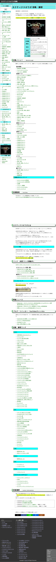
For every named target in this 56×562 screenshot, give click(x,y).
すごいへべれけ (20, 349)
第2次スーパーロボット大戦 (23, 424)
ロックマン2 (19, 445)
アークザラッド (20, 464)
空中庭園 (4, 103)
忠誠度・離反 (5, 51)
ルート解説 (4, 89)
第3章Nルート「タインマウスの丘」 (30, 506)
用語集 (3, 135)
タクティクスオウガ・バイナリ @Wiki (25, 276)
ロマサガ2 (4, 552)
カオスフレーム (5, 50)
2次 (24, 556)
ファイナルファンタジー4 (22, 392)
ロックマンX (20, 403)
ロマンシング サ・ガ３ (22, 406)
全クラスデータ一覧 (6, 113)
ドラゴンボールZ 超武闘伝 (23, 378)
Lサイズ (3, 119)
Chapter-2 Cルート (6, 94)
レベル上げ (4, 76)
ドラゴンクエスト (21, 428)
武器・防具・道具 (6, 30)
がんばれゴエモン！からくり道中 (24, 414)
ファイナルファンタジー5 (22, 394)
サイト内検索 (6, 6)
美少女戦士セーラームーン (23, 385)
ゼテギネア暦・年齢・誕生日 (23, 110)
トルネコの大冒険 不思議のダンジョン (25, 368)
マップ (3, 41)
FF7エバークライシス (37, 530)
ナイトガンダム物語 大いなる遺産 (24, 397)
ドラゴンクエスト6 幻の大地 (23, 375)
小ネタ (9, 67)
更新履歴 (49, 556)
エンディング (5, 107)
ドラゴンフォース (21, 472)
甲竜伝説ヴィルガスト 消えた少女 (24, 345)
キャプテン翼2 (20, 417)
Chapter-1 (4, 91)
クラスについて (5, 111)
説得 (10, 51)
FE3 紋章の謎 (22, 543)
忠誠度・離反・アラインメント (24, 105)
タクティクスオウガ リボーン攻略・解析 (24, 258)
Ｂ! (35, 515)
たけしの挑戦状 (20, 423)
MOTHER (19, 442)
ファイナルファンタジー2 (22, 482)
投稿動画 (49, 551)
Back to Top (49, 558)
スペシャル (4, 28)
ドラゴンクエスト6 (21, 532)
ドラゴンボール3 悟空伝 (22, 431)
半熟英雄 (34, 537)
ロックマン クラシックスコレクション (25, 486)
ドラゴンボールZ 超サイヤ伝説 (24, 376)
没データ (4, 68)
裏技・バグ (4, 67)
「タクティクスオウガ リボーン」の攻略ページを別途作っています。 (31, 17)
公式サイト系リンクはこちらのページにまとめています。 (28, 264)
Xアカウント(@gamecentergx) (23, 320)
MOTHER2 (19, 387)
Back (48, 560)
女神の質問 (4, 55)
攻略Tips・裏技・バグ (22, 117)
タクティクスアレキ (21, 188)
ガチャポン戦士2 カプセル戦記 (23, 412)
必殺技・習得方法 (21, 82)
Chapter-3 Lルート (6, 96)
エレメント (4, 44)
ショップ (4, 32)
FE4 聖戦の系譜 (22, 545)
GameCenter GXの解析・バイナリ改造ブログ (27, 318)
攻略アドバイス (5, 75)
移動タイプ (4, 48)
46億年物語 (4, 556)
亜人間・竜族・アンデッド (23, 163)
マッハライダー (20, 440)
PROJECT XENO (22, 557)
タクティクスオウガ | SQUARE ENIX (38, 53)
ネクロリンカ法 (5, 78)
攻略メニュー (49, 550)
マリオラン (27, 540)
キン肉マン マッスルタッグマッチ (24, 419)
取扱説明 (19, 68)
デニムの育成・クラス (22, 129)
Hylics (18, 479)
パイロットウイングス (22, 383)
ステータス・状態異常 (22, 71)
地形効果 (4, 46)
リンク (48, 554)
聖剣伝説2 (19, 350)
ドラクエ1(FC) (20, 522)
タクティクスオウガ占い (22, 187)
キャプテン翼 (20, 416)
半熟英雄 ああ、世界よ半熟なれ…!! (24, 399)
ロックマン (19, 444)
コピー (41, 515)
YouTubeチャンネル (21, 322)
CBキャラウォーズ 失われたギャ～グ (25, 361)
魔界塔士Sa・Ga (20, 451)
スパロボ (21, 556)
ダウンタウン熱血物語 (22, 426)
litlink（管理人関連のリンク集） (24, 324)
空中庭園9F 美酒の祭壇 (27, 502)
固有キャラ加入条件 (6, 25)
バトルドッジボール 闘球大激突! (24, 380)
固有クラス (19, 166)
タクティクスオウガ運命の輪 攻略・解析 (26, 270)
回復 (30, 115)
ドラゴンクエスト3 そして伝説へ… (24, 371)
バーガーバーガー (21, 466)
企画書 (3, 137)
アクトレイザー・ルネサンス (23, 477)
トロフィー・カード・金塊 (23, 89)
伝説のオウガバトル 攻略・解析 (24, 269)
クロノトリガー (20, 340)
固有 (8, 115)
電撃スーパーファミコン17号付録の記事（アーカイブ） (29, 308)
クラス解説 (19, 157)
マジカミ (19, 484)
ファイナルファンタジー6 (22, 396)
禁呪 (8, 101)
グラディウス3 (20, 342)
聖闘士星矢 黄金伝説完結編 (23, 421)
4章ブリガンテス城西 (27, 501)
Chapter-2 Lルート (6, 93)
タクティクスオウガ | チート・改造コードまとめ (27, 278)
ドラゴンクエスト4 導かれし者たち (24, 430)
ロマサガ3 (9, 552)
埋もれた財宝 (20, 94)
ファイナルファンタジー (22, 437)
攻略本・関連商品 (6, 70)
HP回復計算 (4, 65)
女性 (6, 115)
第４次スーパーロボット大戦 (23, 359)
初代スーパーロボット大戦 (23, 453)
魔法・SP (26, 115)
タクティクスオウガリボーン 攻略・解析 (26, 272)
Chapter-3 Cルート (6, 99)
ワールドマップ (20, 92)
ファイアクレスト (6, 40)
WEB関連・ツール (6, 525)
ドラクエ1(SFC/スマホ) (22, 523)
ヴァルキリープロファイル (8, 549)
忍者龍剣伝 (19, 435)
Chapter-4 (4, 101)
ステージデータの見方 (22, 135)
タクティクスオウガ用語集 (23, 180)
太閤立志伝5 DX (22, 549)
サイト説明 (4, 523)
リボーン (9, 545)
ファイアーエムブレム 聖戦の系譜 (24, 390)
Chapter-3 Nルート (6, 98)
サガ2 (6, 550)
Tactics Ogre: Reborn (21, 366)
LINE (30, 515)
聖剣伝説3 (19, 352)
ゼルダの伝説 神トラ (23, 542)
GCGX (2, 3)
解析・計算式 (5, 60)
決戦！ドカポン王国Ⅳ (22, 343)
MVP (9, 53)
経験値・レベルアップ (22, 106)
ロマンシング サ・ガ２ (22, 404)
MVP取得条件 (20, 108)
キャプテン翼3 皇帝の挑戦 (23, 338)
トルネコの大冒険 (21, 534)
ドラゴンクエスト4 (21, 529)
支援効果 (9, 46)
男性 (3, 115)
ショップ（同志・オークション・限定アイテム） (27, 85)
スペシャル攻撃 (20, 80)
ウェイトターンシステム (22, 70)
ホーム (3, 522)
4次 (26, 556)
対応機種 (9, 17)
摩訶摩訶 (19, 401)
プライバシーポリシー (7, 527)
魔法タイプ (7, 26)
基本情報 (4, 17)
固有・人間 (4, 129)
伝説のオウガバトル (6, 157)
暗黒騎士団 (4, 130)
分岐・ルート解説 (21, 136)
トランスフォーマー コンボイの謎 (24, 433)
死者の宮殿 (4, 105)
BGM (3, 58)
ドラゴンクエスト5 (21, 530)
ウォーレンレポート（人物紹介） (24, 75)
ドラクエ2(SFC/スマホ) (22, 525)
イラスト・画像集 (6, 138)
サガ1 (3, 550)
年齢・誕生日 (5, 57)
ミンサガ (4, 554)
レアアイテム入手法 (6, 38)
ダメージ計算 (5, 62)
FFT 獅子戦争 (35, 532)
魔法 (3, 26)
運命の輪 (4, 159)
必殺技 (9, 28)
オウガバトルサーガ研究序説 (23, 181)
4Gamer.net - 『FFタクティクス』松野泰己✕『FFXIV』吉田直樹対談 (32, 306)
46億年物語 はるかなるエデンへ (24, 334)
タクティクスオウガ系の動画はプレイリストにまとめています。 (30, 197)
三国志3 (19, 347)
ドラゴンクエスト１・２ (22, 369)
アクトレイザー (20, 336)
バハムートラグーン (21, 382)
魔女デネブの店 (20, 87)
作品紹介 (49, 553)
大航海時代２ (20, 357)
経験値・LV (4, 53)
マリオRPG (21, 540)
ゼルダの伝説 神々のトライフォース (25, 354)
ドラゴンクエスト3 (21, 527)
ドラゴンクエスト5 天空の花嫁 (23, 373)
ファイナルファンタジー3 (22, 438)
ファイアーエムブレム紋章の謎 (24, 389)
